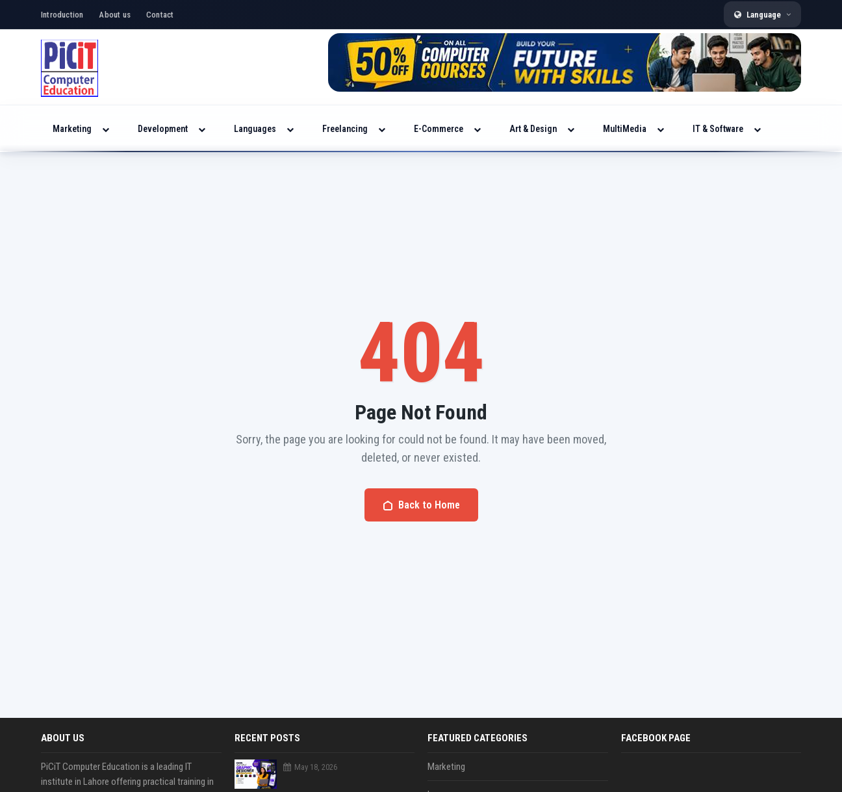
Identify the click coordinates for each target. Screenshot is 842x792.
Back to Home (421, 505)
